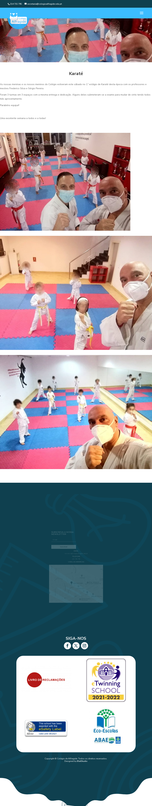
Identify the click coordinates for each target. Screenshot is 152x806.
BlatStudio (82, 761)
